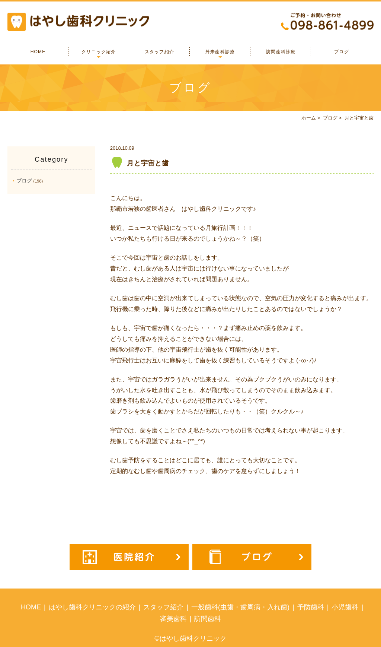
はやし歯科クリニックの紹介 (92, 607)
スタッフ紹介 (159, 51)
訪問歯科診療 (280, 51)
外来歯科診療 (220, 51)
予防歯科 (310, 607)
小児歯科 (345, 607)
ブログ (341, 51)
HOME (38, 51)
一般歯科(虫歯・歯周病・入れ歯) (240, 607)
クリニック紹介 (98, 51)
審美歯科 (173, 618)
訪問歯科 (207, 618)
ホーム (308, 118)
